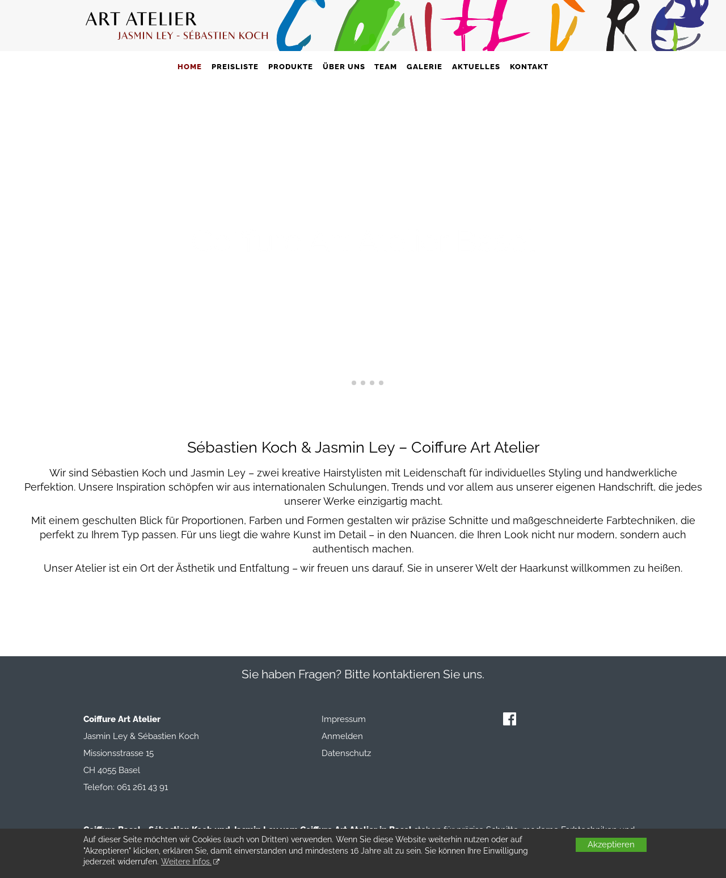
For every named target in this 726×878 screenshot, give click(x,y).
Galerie (424, 66)
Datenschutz (346, 753)
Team (385, 66)
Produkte (290, 66)
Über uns (344, 66)
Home (190, 66)
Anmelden (342, 736)
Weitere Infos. (186, 861)
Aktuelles (476, 66)
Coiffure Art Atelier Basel (363, 241)
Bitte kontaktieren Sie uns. (414, 674)
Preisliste (235, 66)
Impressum (344, 719)
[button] (345, 383)
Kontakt (529, 66)
